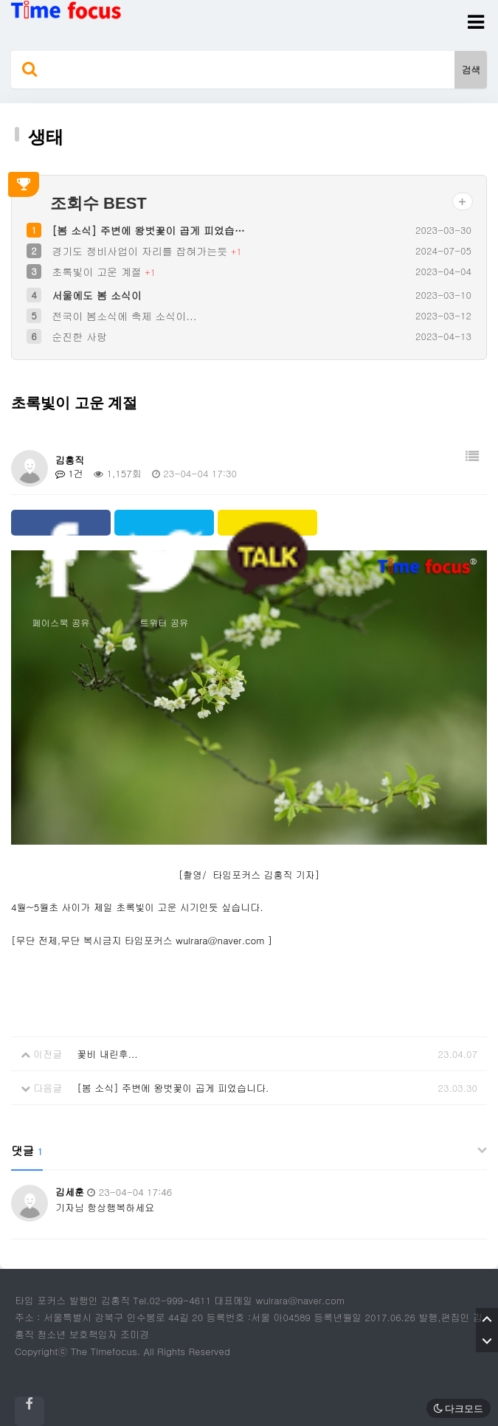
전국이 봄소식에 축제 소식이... (124, 315)
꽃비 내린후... (107, 1054)
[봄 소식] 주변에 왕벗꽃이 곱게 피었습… (148, 230)
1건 (69, 473)
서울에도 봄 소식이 (96, 295)
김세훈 (69, 1192)
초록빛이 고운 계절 (98, 271)
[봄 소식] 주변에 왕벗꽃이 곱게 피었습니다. (173, 1088)
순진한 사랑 (79, 336)
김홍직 (69, 460)
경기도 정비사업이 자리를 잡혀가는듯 (141, 250)
